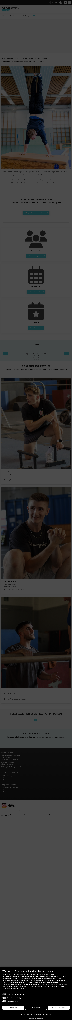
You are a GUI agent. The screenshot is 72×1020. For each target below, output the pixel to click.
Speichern (36, 1007)
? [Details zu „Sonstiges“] (18, 1001)
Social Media (11, 998)
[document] (36, 981)
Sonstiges (10, 1001)
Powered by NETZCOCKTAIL (36, 1018)
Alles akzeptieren (59, 1007)
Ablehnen (13, 1007)
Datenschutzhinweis (35, 1014)
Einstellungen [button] (47, 1014)
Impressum (24, 1014)
